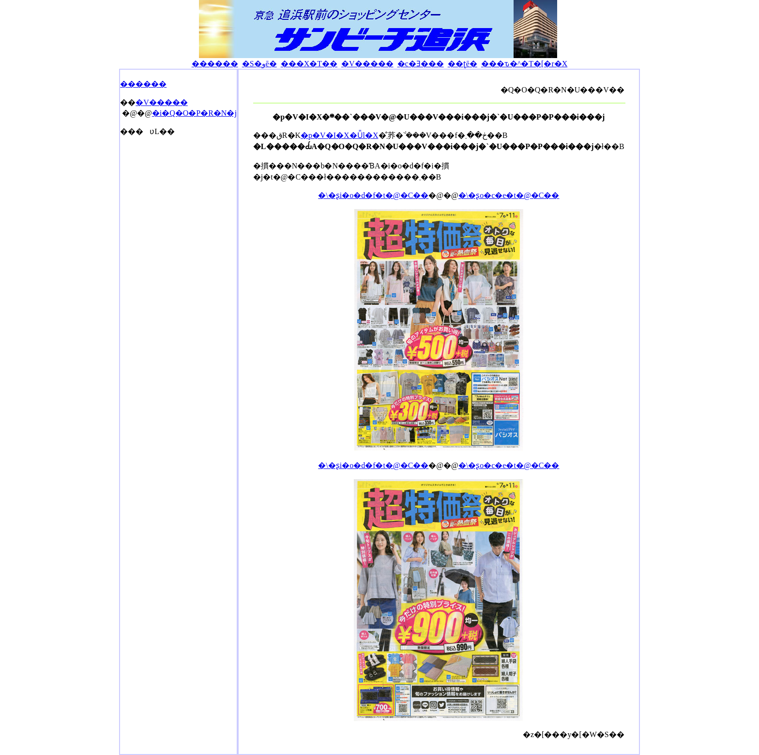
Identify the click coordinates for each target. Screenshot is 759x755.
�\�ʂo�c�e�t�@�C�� (509, 195)
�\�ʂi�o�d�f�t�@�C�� (373, 195)
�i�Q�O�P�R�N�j (194, 113)
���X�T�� (309, 64)
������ (215, 64)
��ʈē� (462, 64)
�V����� (367, 64)
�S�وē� (259, 64)
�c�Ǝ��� (420, 64)
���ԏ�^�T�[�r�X (524, 64)
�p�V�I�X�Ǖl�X (339, 135)
